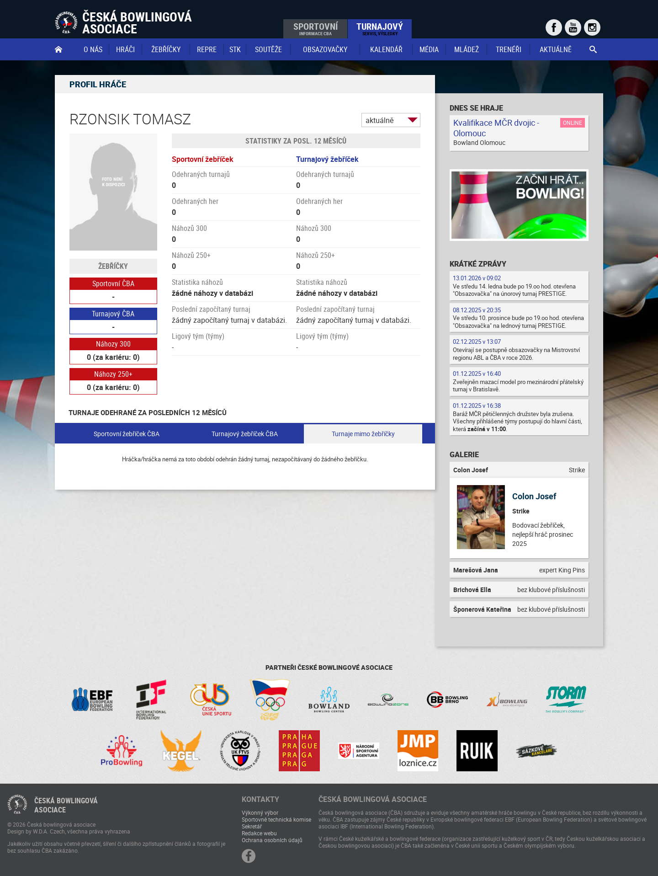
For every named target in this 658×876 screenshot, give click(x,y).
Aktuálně (556, 49)
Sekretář (252, 826)
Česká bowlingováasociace (66, 805)
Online (572, 122)
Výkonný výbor (260, 812)
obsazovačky (325, 49)
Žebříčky (165, 49)
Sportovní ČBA (113, 283)
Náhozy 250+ (113, 374)
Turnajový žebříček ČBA (245, 433)
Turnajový (379, 28)
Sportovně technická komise (276, 819)
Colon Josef (534, 496)
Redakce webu (259, 833)
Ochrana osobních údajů (272, 840)
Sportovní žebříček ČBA (126, 433)
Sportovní (315, 28)
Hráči (125, 49)
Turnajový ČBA (113, 314)
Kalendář (386, 49)
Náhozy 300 (113, 344)
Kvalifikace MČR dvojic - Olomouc (496, 128)
